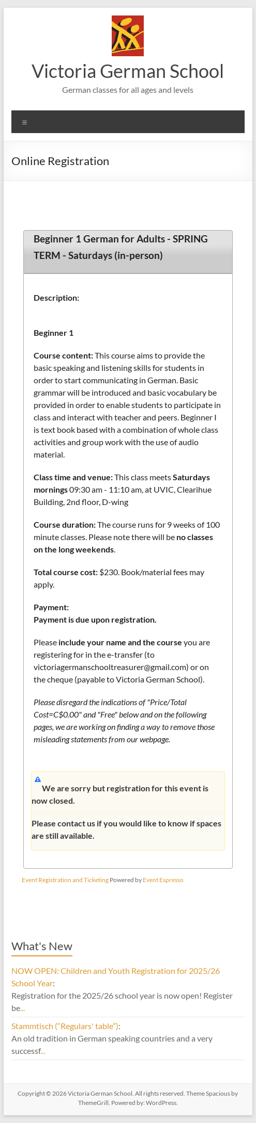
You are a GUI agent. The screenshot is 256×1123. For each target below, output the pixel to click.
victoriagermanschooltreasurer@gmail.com (110, 667)
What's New (41, 946)
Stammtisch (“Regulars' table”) (64, 1026)
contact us (77, 823)
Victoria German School (128, 70)
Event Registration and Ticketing (65, 880)
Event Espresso (163, 880)
